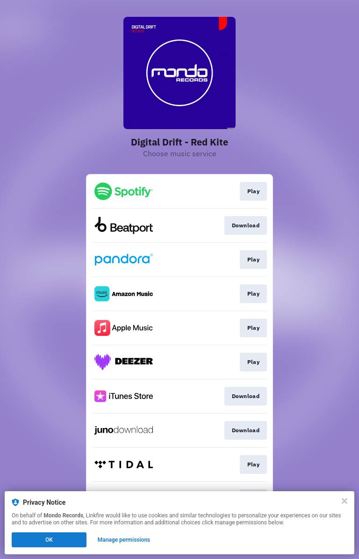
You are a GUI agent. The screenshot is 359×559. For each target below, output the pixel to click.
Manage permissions (124, 540)
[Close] (344, 501)
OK (49, 540)
